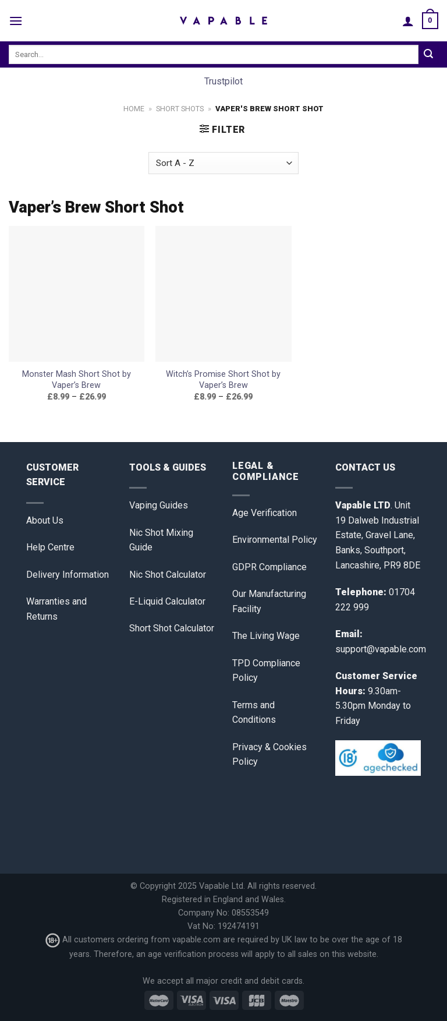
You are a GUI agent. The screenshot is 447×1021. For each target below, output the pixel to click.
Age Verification (264, 512)
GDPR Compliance (269, 567)
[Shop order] (223, 163)
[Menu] (16, 20)
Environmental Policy (274, 539)
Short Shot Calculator (171, 628)
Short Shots (180, 108)
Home (133, 108)
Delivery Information (67, 574)
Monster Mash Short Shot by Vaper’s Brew (76, 379)
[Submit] (428, 55)
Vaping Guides (158, 505)
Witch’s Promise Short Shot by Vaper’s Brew (223, 379)
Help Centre (50, 547)
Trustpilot (223, 81)
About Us (44, 520)
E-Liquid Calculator (167, 601)
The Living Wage (266, 635)
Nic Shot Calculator (167, 574)
